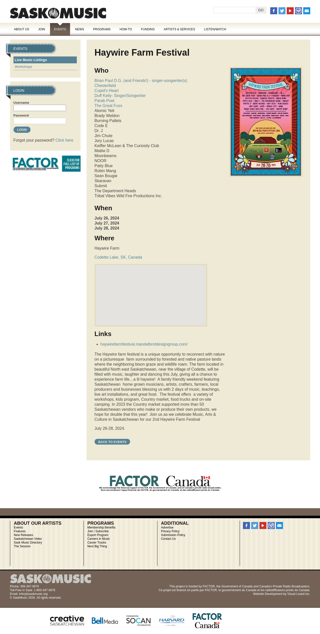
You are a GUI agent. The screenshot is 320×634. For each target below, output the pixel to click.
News (79, 29)
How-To (126, 29)
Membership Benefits (101, 527)
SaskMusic (58, 13)
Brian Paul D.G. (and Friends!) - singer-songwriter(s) (141, 80)
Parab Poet (105, 100)
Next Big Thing (97, 546)
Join (41, 29)
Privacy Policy (170, 531)
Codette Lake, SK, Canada (118, 257)
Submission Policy (173, 535)
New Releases (23, 535)
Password (21, 115)
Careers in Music (98, 539)
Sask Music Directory (28, 542)
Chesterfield (105, 85)
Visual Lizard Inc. (298, 594)
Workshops (23, 67)
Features (20, 531)
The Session (22, 546)
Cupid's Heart (107, 90)
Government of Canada (237, 586)
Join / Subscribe (98, 531)
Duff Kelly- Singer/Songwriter (120, 95)
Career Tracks (96, 542)
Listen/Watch (215, 29)
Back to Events (112, 442)
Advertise (167, 527)
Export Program (97, 535)
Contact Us (168, 539)
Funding (148, 29)
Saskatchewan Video (28, 539)
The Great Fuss (108, 105)
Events (60, 29)
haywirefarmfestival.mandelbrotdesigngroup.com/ (144, 344)
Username (21, 102)
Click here (64, 140)
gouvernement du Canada (239, 590)
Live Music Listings (31, 60)
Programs (102, 29)
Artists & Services (179, 29)
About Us (21, 29)
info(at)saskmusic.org (33, 594)
